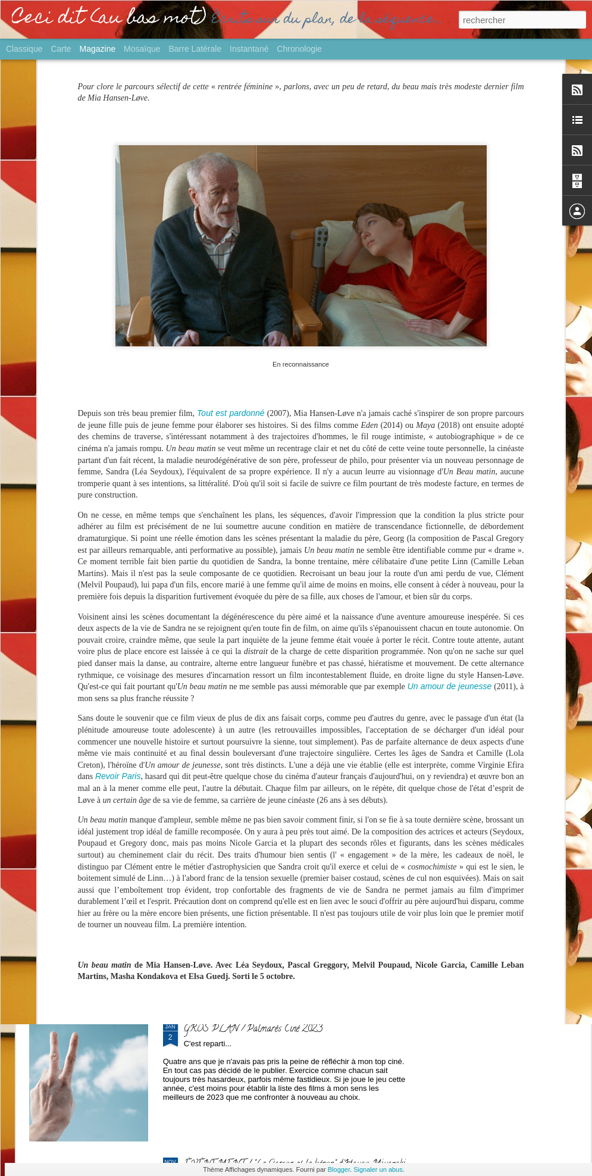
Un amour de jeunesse (450, 501)
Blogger (339, 1169)
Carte (61, 49)
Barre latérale (194, 49)
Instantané (249, 49)
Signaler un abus (378, 1169)
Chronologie (299, 49)
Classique (24, 49)
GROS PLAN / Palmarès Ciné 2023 (253, 1029)
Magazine (98, 49)
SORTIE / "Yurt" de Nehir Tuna (244, 759)
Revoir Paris (118, 591)
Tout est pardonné (231, 228)
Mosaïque (142, 49)
